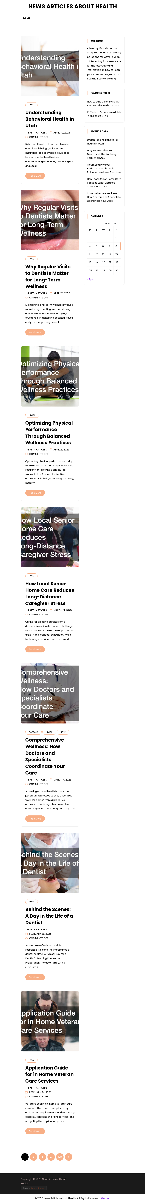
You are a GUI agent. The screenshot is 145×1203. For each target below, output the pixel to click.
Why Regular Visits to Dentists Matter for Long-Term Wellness (102, 154)
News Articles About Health (72, 6)
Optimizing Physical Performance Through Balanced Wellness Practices (104, 168)
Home (31, 104)
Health (32, 415)
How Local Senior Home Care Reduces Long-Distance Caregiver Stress (104, 182)
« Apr (90, 279)
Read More (35, 175)
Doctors (33, 732)
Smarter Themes (37, 1188)
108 (60, 1156)
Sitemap (105, 1198)
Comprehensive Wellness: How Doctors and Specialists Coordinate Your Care (104, 197)
